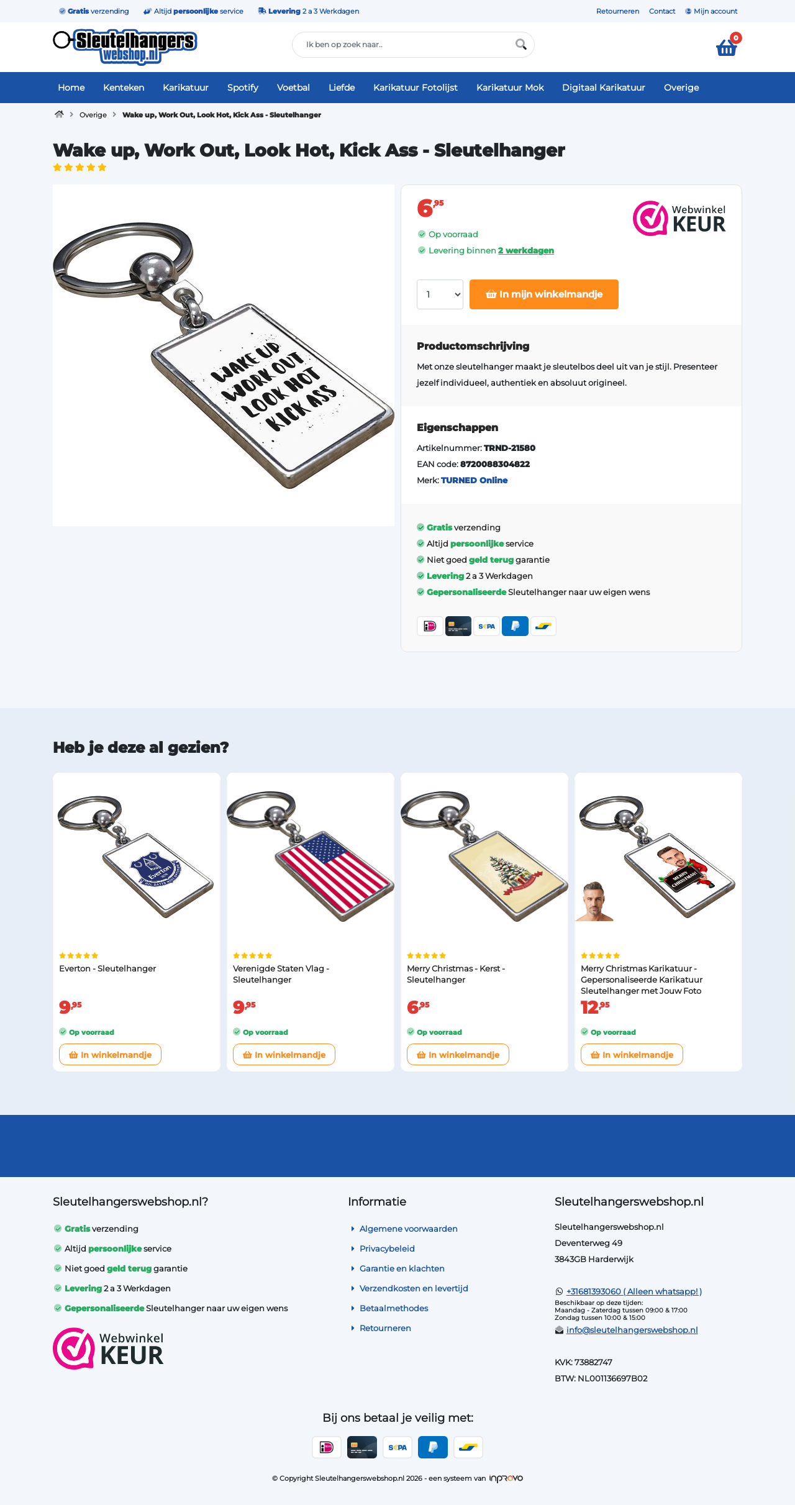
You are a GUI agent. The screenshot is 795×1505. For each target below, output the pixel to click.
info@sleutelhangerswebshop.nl (632, 1330)
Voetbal (293, 87)
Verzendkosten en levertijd (408, 1288)
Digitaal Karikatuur (603, 87)
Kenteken (123, 87)
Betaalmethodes (388, 1308)
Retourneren (617, 11)
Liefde (342, 87)
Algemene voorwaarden (403, 1229)
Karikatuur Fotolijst (415, 87)
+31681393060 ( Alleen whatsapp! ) (634, 1291)
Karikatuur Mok (509, 87)
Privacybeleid (381, 1248)
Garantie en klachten (396, 1268)
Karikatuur (186, 87)
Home (71, 87)
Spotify (242, 87)
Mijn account (711, 11)
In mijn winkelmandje (544, 294)
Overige (681, 87)
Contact (662, 11)
